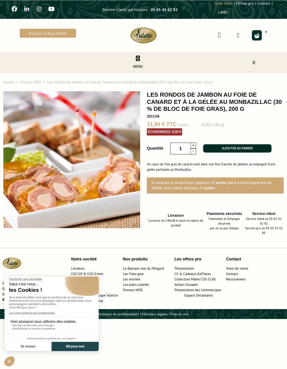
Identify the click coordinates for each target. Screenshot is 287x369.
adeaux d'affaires (198, 323)
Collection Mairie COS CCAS (195, 329)
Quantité (155, 148)
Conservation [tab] (243, 262)
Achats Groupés (186, 334)
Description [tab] (22, 262)
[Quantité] (180, 148)
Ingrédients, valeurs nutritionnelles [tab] (129, 262)
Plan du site (180, 364)
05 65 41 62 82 (164, 9)
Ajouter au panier (237, 148)
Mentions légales (155, 364)
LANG (223, 12)
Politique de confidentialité (118, 364)
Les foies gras (133, 323)
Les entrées (131, 329)
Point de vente (237, 318)
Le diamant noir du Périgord (143, 318)
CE (176, 323)
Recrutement (236, 329)
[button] (48, 33)
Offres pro (245, 3)
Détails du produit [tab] (66, 262)
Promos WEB (133, 340)
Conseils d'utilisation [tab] (195, 262)
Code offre (223, 3)
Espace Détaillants (198, 345)
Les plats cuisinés (136, 334)
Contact (263, 3)
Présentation (184, 318)
